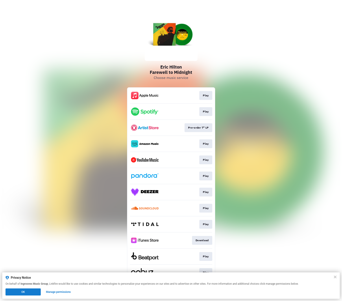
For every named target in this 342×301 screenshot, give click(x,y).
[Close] (335, 276)
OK (23, 292)
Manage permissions (58, 292)
